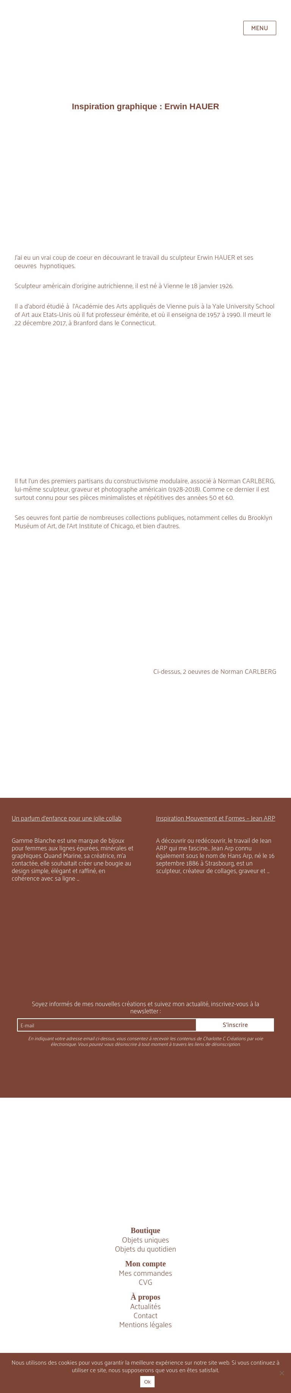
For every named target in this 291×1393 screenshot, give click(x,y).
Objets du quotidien (145, 1248)
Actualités (145, 1306)
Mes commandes (145, 1273)
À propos (145, 1297)
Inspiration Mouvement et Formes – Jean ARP (215, 818)
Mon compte (145, 1264)
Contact (145, 1315)
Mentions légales (145, 1324)
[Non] (281, 1373)
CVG (145, 1282)
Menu (259, 27)
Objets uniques (145, 1239)
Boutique (145, 1230)
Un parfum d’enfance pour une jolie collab (67, 818)
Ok (147, 1382)
